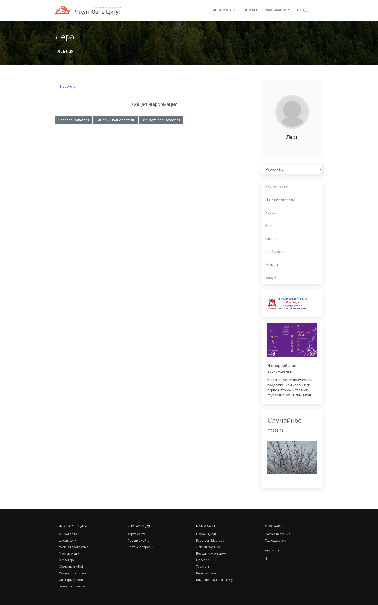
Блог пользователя (73, 120)
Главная (64, 51)
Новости (272, 212)
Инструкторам (276, 186)
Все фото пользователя (161, 120)
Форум (270, 278)
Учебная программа (73, 547)
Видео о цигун (206, 573)
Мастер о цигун (70, 553)
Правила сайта (138, 540)
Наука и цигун (206, 534)
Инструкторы (225, 10)
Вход (302, 10)
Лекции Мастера (208, 547)
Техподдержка (275, 540)
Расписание (276, 10)
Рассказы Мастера (210, 540)
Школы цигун (68, 540)
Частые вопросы (140, 547)
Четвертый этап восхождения (281, 368)
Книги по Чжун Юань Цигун (215, 580)
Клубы (251, 10)
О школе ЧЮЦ (69, 534)
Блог (269, 225)
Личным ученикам (280, 199)
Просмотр (68, 86)
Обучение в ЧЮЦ (71, 566)
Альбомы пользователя (115, 120)
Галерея (271, 239)
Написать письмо (277, 534)
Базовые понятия (72, 586)
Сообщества (275, 252)
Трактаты (203, 566)
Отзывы (271, 265)
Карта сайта (137, 534)
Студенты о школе (72, 573)
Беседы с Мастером (211, 553)
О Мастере (67, 560)
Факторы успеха (71, 580)
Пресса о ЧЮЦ (206, 560)
